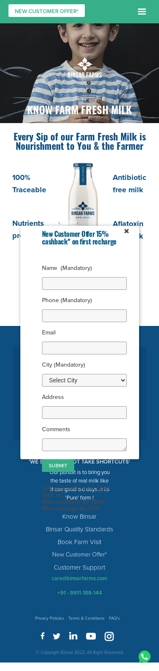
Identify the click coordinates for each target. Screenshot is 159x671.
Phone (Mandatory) (67, 300)
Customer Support (79, 567)
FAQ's (114, 618)
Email (53, 332)
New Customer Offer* (79, 554)
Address (53, 397)
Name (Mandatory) (67, 268)
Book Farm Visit (79, 542)
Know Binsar (79, 516)
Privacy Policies (49, 618)
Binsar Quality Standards (79, 529)
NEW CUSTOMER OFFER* (47, 11)
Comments (56, 429)
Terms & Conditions (86, 618)
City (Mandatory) (63, 364)
